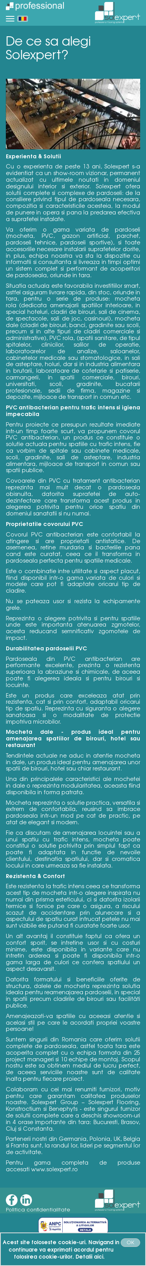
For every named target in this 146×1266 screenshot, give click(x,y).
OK (130, 1242)
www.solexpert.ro (54, 1169)
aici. (99, 1256)
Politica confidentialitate (38, 1209)
